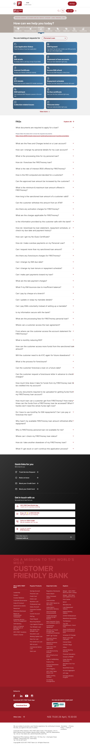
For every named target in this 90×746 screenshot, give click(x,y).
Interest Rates (67, 642)
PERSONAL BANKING (20, 17)
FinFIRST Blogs (67, 644)
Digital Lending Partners (50, 676)
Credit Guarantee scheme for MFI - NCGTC (51, 617)
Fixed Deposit (34, 619)
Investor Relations (18, 598)
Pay (63, 10)
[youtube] (26, 696)
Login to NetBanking (52, 659)
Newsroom (16, 608)
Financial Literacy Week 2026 (51, 639)
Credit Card (33, 596)
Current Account (35, 613)
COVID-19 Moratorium (69, 615)
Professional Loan (35, 604)
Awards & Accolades (19, 606)
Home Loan (33, 599)
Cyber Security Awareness (67, 660)
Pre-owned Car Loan (36, 641)
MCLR (64, 602)
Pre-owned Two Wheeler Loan (34, 630)
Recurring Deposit (35, 621)
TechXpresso (67, 621)
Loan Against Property (36, 624)
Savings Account (35, 591)
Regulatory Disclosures (53, 591)
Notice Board (50, 593)
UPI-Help (65, 673)
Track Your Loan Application (51, 647)
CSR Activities (50, 600)
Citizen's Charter (18, 634)
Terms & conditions (66, 728)
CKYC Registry (50, 669)
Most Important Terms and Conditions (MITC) (53, 622)
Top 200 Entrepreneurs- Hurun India (69, 625)
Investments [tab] (83, 30)
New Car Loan (34, 639)
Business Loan (34, 601)
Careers (15, 595)
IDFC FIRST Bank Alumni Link (51, 672)
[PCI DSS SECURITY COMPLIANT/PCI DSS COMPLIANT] (58, 704)
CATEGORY (48, 17)
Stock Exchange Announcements (51, 612)
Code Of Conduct (18, 603)
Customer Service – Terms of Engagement (19, 620)
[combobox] (54, 38)
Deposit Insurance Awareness (51, 643)
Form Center (66, 599)
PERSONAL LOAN (60, 17)
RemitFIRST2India (68, 668)
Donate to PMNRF (68, 657)
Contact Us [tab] (18, 30)
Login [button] (70, 11)
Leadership (16, 592)
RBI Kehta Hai (67, 604)
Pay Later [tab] (57, 30)
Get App (72, 3)
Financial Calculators (69, 654)
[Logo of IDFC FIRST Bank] (18, 10)
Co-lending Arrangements (50, 680)
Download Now (21, 705)
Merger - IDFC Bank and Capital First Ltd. (69, 595)
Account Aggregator (69, 670)
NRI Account (33, 644)
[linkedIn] (21, 696)
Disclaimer (64, 726)
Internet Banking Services (68, 650)
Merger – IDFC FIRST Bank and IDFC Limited (70, 591)
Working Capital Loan (36, 636)
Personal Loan (34, 593)
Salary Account (34, 607)
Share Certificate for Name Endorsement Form (69, 631)
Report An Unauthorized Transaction (17, 615)
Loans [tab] (41, 30)
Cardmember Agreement (50, 626)
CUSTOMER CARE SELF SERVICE (35, 17)
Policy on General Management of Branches (18, 628)
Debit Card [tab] (66, 30)
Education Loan (34, 634)
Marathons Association (69, 618)
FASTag (32, 616)
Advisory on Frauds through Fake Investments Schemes (53, 631)
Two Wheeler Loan (35, 627)
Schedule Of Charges (69, 635)
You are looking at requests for (26, 38)
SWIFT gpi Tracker (51, 635)
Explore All (68, 122)
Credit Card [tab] (49, 30)
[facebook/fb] (14, 696)
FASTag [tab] (74, 30)
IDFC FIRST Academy (19, 632)
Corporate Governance (20, 600)
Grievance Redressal (19, 611)
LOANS (53, 17)
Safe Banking (17, 623)
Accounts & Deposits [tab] (30, 30)
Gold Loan (33, 651)
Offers (65, 647)
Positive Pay (50, 662)
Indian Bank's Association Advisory (52, 608)
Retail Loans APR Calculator (68, 638)
